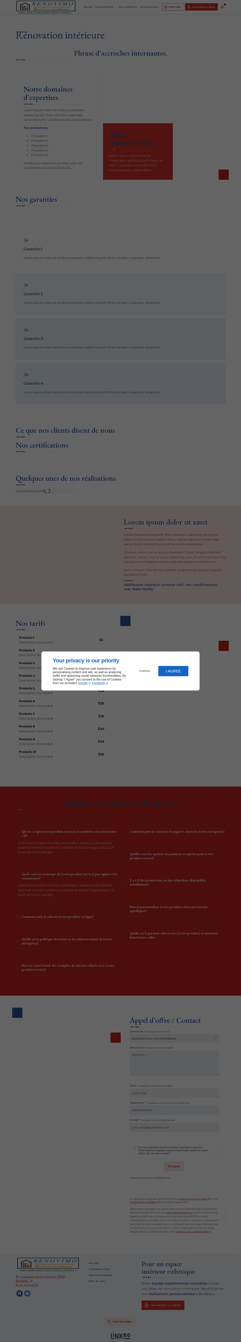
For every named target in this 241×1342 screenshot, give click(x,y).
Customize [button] (144, 671)
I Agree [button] (173, 671)
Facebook (98, 683)
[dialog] (120, 671)
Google (83, 683)
